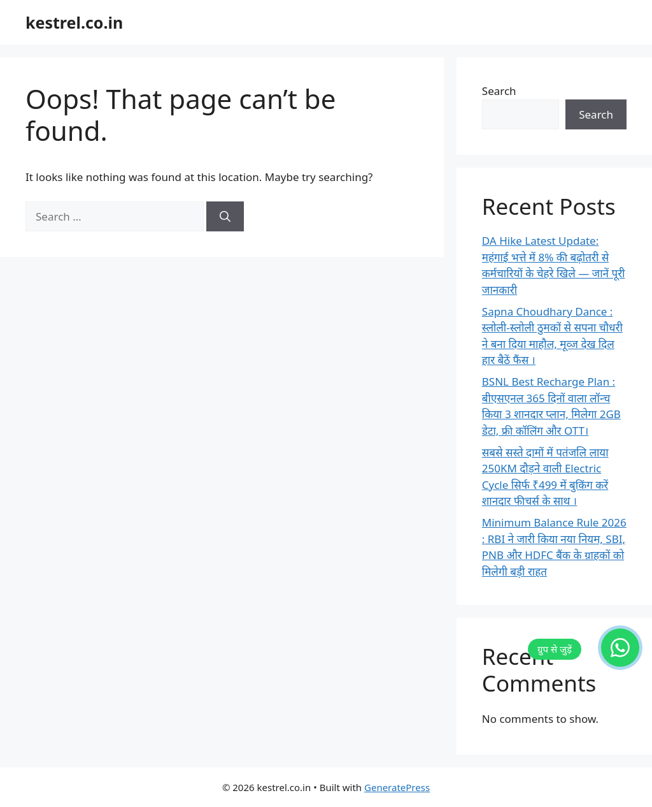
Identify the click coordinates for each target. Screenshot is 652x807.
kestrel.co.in (74, 22)
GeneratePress (397, 787)
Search (499, 91)
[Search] (225, 216)
